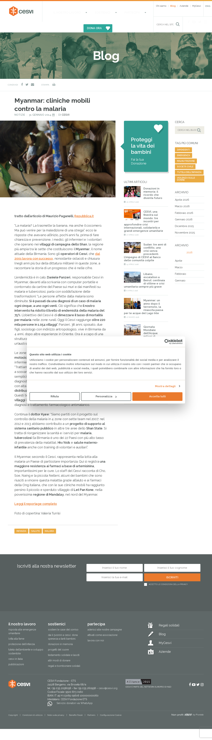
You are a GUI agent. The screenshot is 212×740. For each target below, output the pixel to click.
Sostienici (89, 11)
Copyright (13, 704)
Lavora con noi (96, 630)
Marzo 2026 (182, 196)
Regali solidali (169, 615)
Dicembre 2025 (184, 215)
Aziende (184, 6)
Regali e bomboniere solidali (64, 655)
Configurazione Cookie (110, 704)
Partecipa (108, 11)
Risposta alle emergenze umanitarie (22, 621)
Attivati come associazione (102, 624)
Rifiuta (55, 396)
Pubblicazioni (16, 653)
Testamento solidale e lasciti (63, 644)
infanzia (21, 520)
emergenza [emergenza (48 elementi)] (183, 145)
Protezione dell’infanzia (21, 633)
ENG (207, 6)
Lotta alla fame (16, 628)
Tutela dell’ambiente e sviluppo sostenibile (25, 641)
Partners (91, 704)
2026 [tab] (189, 242)
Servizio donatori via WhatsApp (75, 692)
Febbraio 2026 (184, 202)
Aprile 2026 (182, 189)
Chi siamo (161, 6)
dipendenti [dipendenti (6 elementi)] (183, 139)
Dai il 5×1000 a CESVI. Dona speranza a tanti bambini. (63, 626)
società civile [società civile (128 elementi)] (185, 156)
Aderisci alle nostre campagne (105, 619)
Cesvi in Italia (15, 648)
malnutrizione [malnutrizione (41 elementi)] (186, 150)
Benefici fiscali (76, 704)
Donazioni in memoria (60, 633)
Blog (173, 6)
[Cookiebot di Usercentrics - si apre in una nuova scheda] (167, 341)
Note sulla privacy (55, 704)
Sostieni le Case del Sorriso (63, 619)
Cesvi (65, 104)
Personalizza (106, 396)
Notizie (19, 104)
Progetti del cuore (58, 639)
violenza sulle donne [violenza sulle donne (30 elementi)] (186, 168)
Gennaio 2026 (183, 209)
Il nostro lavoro (63, 11)
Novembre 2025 (185, 222)
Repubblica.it (84, 206)
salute (35, 520)
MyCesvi (196, 6)
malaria (49, 520)
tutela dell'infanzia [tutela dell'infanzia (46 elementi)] (189, 161)
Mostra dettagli (165, 386)
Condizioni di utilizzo (33, 704)
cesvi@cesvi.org (108, 677)
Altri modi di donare (59, 650)
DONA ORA (129, 11)
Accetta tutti (157, 396)
